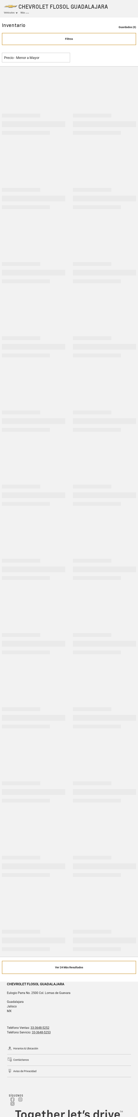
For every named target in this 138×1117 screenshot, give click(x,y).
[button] (125, 25)
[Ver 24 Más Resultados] (69, 967)
